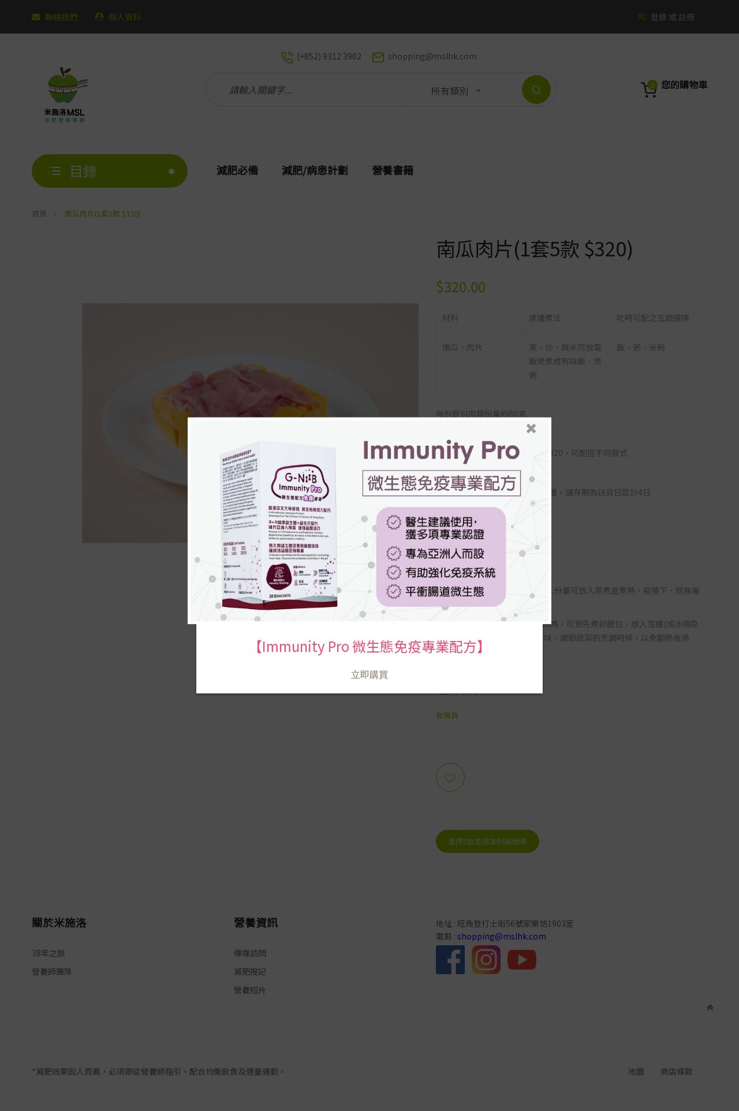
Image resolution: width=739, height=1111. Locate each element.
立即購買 (369, 670)
